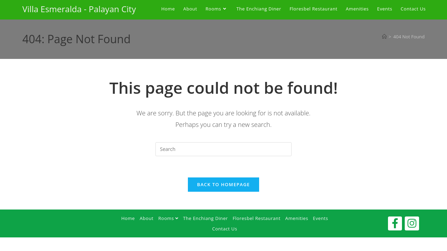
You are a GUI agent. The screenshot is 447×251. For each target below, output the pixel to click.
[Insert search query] (223, 149)
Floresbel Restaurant (256, 218)
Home (128, 218)
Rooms (168, 218)
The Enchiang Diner (205, 218)
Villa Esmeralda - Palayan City (79, 9)
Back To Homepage (223, 184)
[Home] (384, 36)
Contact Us (224, 229)
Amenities (296, 218)
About (147, 218)
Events (320, 218)
